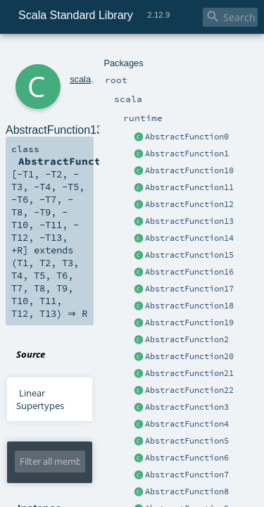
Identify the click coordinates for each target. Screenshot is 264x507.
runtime (89, 54)
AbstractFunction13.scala (158, 207)
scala (61, 54)
